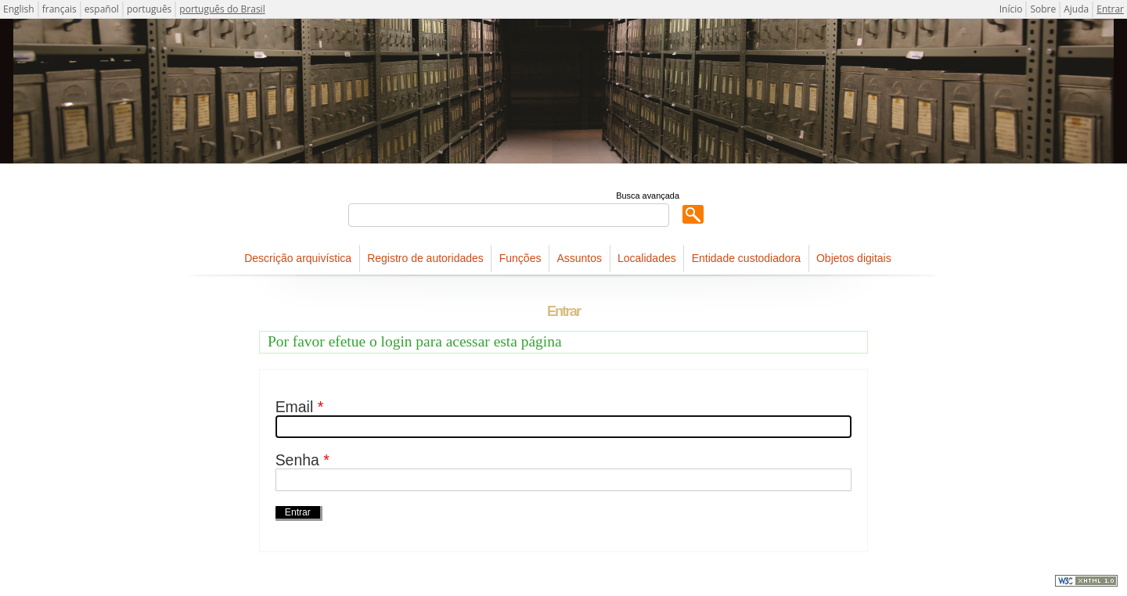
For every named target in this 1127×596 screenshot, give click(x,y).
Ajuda (1076, 9)
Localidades (647, 258)
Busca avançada (647, 195)
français (59, 9)
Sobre (1043, 9)
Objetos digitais (853, 258)
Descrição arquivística (297, 258)
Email (299, 407)
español (102, 9)
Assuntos (579, 258)
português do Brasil (222, 9)
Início (1011, 9)
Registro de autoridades (425, 258)
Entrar (1110, 9)
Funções (520, 258)
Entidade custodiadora (746, 258)
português (149, 9)
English (18, 9)
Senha (302, 460)
